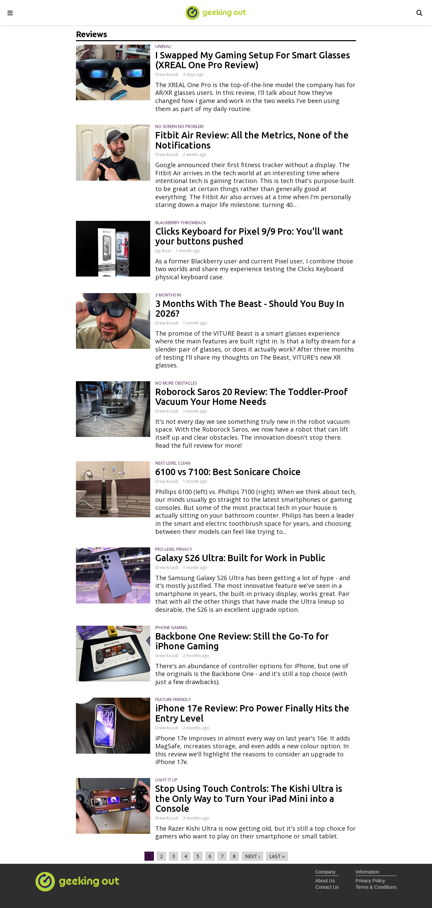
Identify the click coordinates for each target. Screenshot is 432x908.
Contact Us (327, 887)
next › (252, 856)
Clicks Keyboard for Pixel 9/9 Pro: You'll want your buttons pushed (249, 236)
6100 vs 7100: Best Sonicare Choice (228, 472)
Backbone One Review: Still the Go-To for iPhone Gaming (242, 641)
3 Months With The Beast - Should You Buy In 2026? (249, 309)
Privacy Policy (370, 880)
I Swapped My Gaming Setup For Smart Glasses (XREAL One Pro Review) (252, 60)
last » (277, 856)
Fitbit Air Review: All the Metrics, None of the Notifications (252, 140)
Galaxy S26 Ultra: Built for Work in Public (240, 558)
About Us (325, 880)
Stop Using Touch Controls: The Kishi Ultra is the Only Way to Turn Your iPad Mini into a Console (248, 798)
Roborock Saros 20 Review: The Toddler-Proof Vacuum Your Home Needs (251, 397)
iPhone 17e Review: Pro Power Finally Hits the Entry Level (252, 713)
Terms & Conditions (376, 887)
